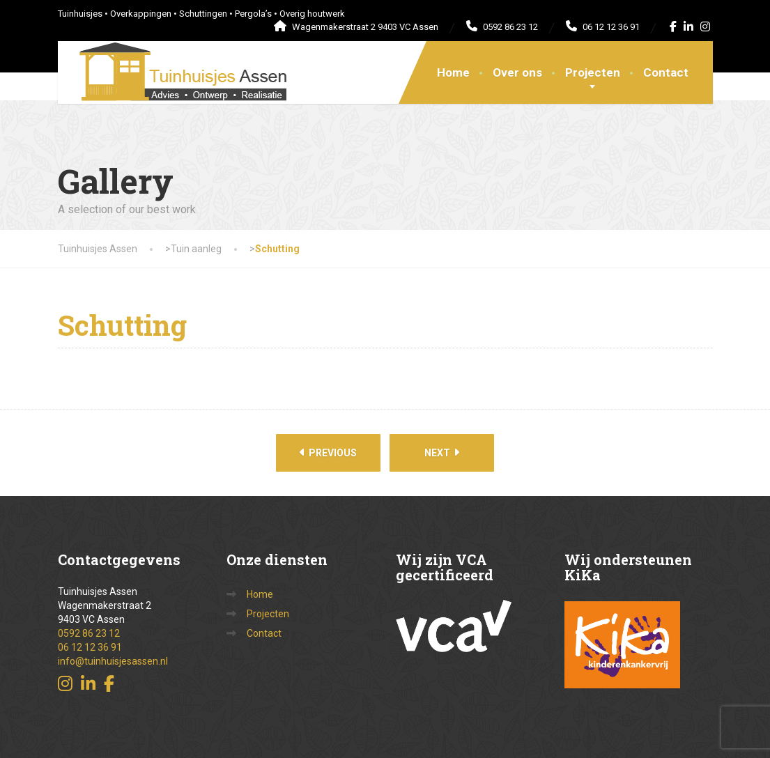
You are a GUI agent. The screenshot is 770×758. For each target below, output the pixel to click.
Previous (328, 452)
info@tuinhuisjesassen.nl (113, 661)
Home (453, 72)
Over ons (517, 72)
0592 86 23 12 (89, 633)
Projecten (592, 72)
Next (441, 452)
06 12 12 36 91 (90, 647)
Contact (665, 72)
